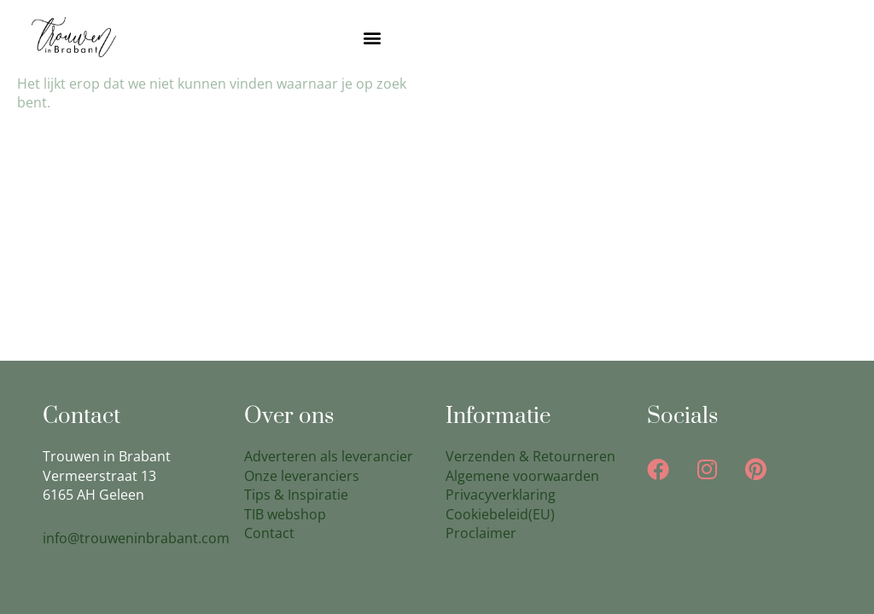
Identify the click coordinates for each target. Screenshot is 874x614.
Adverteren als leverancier (328, 456)
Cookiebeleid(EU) (500, 514)
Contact (269, 533)
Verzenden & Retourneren (530, 456)
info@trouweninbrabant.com (136, 538)
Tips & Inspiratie (296, 494)
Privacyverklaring (501, 494)
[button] (372, 37)
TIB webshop (285, 514)
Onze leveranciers (301, 475)
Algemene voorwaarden (522, 475)
